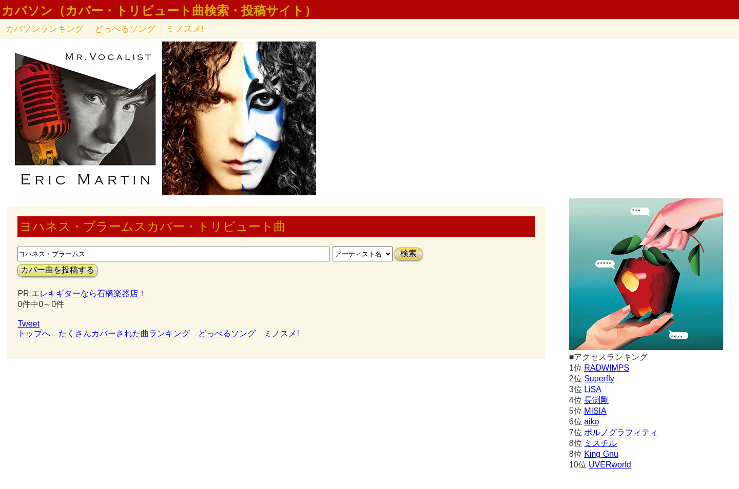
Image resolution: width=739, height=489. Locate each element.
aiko (591, 421)
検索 (408, 253)
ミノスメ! (185, 29)
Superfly (599, 378)
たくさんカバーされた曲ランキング (124, 333)
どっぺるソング (124, 29)
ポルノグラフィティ (621, 432)
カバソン (44, 29)
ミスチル (600, 443)
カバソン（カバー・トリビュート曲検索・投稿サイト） (159, 10)
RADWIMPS (606, 367)
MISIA (595, 410)
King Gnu (601, 454)
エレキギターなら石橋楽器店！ (88, 293)
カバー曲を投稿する (57, 270)
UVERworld (610, 464)
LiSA (592, 389)
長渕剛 (596, 400)
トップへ (33, 333)
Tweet (28, 323)
